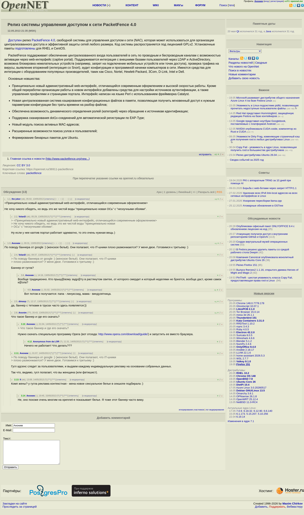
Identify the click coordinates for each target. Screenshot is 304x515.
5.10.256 (263, 413)
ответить (49, 199)
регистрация (277, 1)
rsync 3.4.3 (242, 326)
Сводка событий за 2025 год (247, 159)
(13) (24, 191)
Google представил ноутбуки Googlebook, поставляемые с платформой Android (258, 122)
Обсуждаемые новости (264, 218)
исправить (205, 154)
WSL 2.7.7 (242, 358)
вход (266, 1)
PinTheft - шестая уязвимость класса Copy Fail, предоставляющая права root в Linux (262, 279)
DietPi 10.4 (242, 384)
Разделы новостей (241, 62)
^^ (54, 216)
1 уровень (170, 192)
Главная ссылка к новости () (50, 158)
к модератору (82, 199)
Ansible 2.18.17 (245, 349)
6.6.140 (268, 410)
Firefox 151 (243, 364)
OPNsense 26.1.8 (246, 396)
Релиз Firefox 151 (246, 265)
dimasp (22, 301)
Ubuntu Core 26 (246, 381)
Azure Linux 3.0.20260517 (251, 387)
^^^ (58, 216)
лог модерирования (215, 410)
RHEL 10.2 (242, 373)
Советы (264, 172)
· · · (66, 199)
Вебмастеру (295, 511)
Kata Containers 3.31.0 (250, 320)
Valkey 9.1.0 (243, 361)
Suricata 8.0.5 (244, 335)
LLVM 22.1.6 (243, 352)
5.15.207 (251, 413)
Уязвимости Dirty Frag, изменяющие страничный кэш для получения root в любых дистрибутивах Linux (265, 138)
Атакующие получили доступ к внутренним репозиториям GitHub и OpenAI (259, 235)
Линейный (184, 192)
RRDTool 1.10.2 (245, 323)
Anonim (23, 312)
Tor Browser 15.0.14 (247, 311)
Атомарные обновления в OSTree (263, 205)
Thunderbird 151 (246, 317)
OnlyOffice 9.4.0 (246, 346)
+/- (194, 192)
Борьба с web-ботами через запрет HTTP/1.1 (269, 188)
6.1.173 (240, 413)
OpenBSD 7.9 (244, 378)
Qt (238, 31)
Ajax (159, 192)
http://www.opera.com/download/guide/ (123, 334)
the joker (16, 199)
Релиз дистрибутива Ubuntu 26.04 (256, 154)
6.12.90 (258, 410)
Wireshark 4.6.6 (245, 338)
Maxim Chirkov (292, 508)
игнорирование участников (191, 410)
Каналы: (234, 58)
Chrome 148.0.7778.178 (250, 303)
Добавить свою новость (244, 78)
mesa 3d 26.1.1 (245, 314)
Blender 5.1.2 (244, 341)
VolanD (22, 216)
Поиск (223, 5)
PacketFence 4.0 (43, 40)
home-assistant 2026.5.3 (250, 355)
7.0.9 (239, 410)
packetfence (33, 173)
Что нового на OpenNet (244, 66)
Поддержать (277, 511)
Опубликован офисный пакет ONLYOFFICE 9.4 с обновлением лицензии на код (262, 228)
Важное (264, 90)
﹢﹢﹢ (58, 199)
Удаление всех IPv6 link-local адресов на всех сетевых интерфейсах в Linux (264, 194)
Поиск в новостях (240, 70)
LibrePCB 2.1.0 (245, 309)
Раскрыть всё (206, 192)
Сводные (261, 62)
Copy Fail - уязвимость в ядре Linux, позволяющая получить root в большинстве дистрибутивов (264, 149)
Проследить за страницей (20, 511)
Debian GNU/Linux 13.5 (250, 390)
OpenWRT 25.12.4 (247, 399)
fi (20, 379)
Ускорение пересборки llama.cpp (262, 200)
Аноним (16, 243)
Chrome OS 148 (246, 376)
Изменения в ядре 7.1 (241, 421)
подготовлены (25, 48)
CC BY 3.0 (23, 165)
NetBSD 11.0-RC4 (246, 402)
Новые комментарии (242, 74)
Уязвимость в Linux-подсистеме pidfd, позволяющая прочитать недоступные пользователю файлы (265, 107)
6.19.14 (240, 416)
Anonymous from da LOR (46, 341)
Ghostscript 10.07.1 (247, 306)
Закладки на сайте (15, 508)
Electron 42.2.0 (245, 332)
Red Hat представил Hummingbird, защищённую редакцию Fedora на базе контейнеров (262, 115)
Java (268, 31)
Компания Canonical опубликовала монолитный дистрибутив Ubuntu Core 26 (262, 259)
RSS (219, 192)
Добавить (261, 511)
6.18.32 (248, 410)
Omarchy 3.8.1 (244, 393)
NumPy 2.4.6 (243, 343)
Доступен (15, 40)
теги (231, 5)
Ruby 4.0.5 (242, 329)
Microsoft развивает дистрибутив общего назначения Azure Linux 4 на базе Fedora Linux (265, 99)
